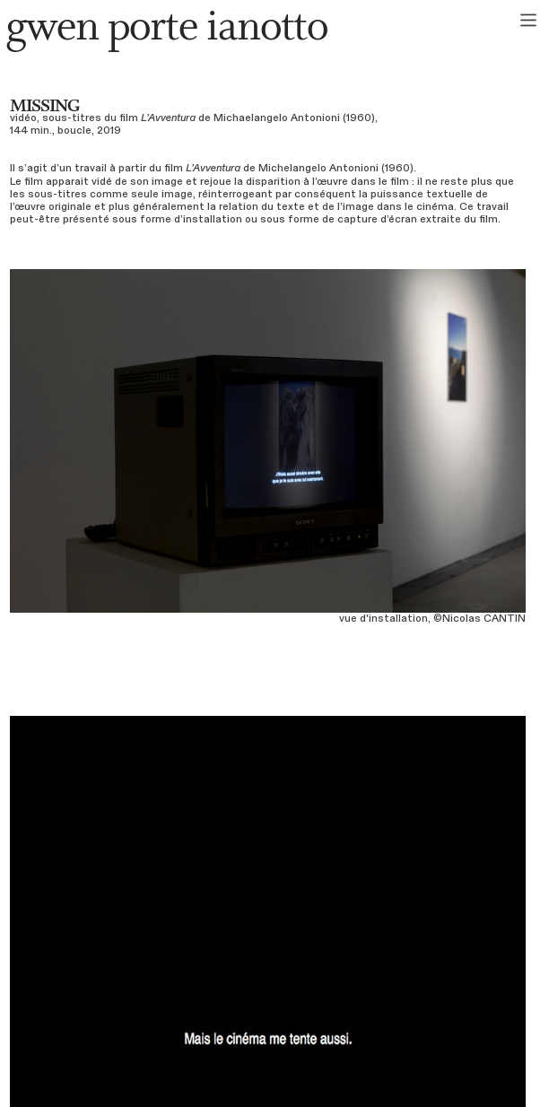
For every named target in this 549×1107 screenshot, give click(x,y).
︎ (528, 20)
